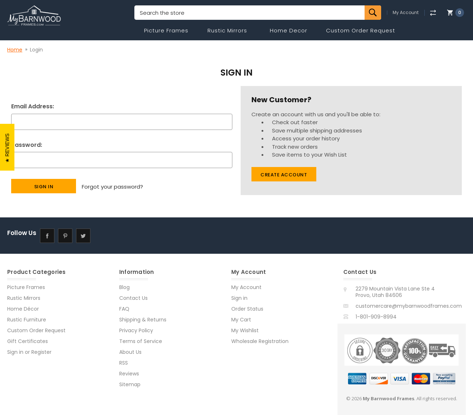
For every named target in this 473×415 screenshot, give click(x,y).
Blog (124, 287)
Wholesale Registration (260, 341)
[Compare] (432, 13)
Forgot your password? (112, 186)
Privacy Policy (136, 330)
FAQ (124, 308)
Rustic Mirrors (227, 30)
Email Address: (32, 106)
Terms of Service (140, 341)
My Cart (241, 319)
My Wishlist (245, 330)
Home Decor (288, 30)
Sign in (15, 352)
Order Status (247, 308)
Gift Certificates (27, 341)
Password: (26, 145)
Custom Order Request (360, 30)
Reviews (129, 373)
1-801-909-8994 (376, 316)
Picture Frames (166, 30)
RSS (123, 362)
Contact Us (133, 298)
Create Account (283, 174)
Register (41, 352)
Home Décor (23, 308)
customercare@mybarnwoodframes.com (409, 306)
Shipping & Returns (142, 319)
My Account (406, 12)
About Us (130, 352)
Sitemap (129, 384)
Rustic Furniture (26, 319)
